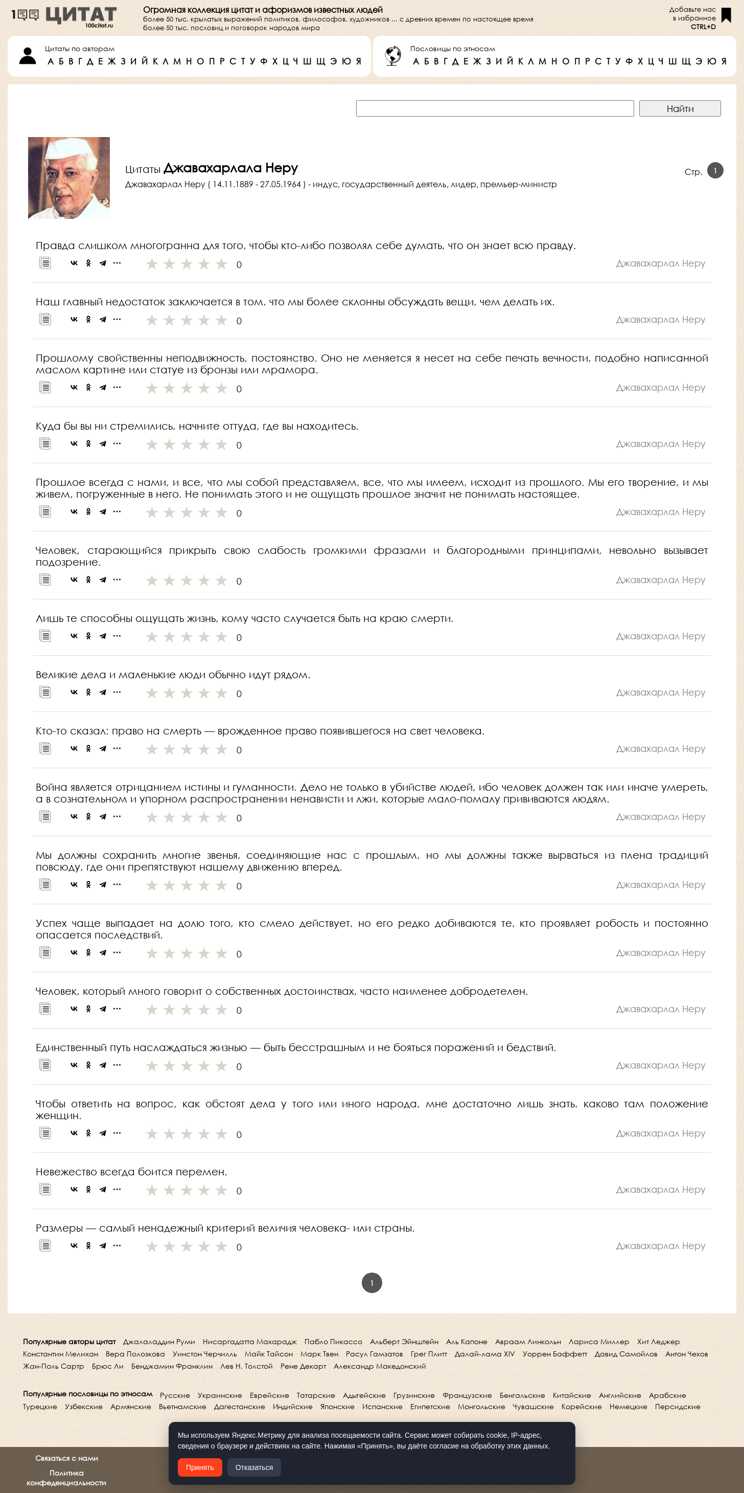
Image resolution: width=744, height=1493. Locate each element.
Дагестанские (239, 1406)
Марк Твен (319, 1353)
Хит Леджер (658, 1341)
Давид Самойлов (626, 1353)
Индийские (293, 1406)
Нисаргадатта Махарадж (250, 1341)
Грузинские (414, 1395)
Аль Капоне (466, 1341)
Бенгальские (522, 1395)
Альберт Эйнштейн (404, 1341)
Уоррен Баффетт (555, 1353)
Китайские (572, 1395)
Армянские (130, 1406)
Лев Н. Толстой (246, 1366)
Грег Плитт (429, 1353)
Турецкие (40, 1406)
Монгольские (481, 1406)
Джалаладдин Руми (159, 1341)
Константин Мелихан (60, 1353)
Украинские (220, 1395)
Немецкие (628, 1406)
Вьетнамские (182, 1406)
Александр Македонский (380, 1366)
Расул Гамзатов (374, 1353)
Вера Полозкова (135, 1353)
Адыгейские (364, 1395)
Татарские (316, 1395)
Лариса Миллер (599, 1341)
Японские (337, 1406)
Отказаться (254, 1467)
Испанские (382, 1406)
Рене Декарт (303, 1366)
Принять (200, 1467)
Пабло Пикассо (333, 1341)
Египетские (430, 1406)
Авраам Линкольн (528, 1341)
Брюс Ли (108, 1366)
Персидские (678, 1406)
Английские (620, 1395)
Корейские (582, 1406)
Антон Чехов (686, 1353)
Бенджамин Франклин (172, 1366)
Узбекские (84, 1406)
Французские (467, 1395)
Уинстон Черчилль (205, 1353)
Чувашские (533, 1406)
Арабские (667, 1395)
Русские (175, 1395)
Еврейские (269, 1395)
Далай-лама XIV (485, 1353)
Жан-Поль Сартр (53, 1366)
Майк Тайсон (269, 1353)
